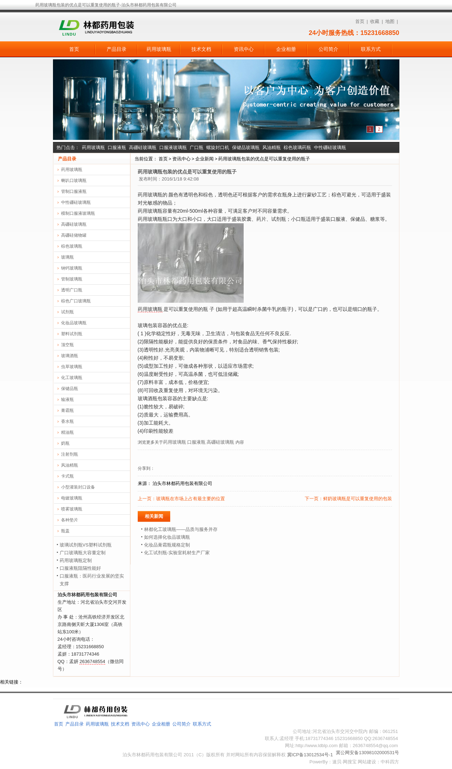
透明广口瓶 (71, 290)
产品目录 (116, 49)
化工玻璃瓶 (71, 377)
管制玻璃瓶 (71, 279)
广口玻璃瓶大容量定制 (83, 552)
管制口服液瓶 (74, 191)
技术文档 (201, 49)
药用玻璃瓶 (159, 49)
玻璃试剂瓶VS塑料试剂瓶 (86, 545)
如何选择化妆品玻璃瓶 (167, 537)
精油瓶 (67, 432)
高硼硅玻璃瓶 (142, 147)
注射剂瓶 (69, 454)
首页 (359, 21)
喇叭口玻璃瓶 (74, 180)
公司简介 (328, 49)
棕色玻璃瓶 (71, 246)
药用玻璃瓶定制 (76, 560)
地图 (389, 21)
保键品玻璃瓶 (246, 147)
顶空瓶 (67, 344)
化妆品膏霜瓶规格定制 (167, 545)
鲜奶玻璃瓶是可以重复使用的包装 (357, 498)
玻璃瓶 (67, 257)
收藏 (374, 21)
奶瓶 (65, 443)
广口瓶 (196, 147)
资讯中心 (244, 49)
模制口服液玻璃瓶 (78, 213)
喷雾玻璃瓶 (71, 509)
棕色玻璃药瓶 (297, 147)
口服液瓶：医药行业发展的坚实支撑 (92, 579)
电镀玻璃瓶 (71, 498)
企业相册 (286, 49)
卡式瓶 (67, 476)
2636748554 (92, 661)
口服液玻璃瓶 (173, 147)
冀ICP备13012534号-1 (310, 754)
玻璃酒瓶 (69, 355)
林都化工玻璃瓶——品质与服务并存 (181, 529)
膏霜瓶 (67, 410)
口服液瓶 (117, 147)
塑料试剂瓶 (71, 333)
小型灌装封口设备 (78, 487)
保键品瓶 (69, 388)
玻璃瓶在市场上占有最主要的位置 (190, 498)
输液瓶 (67, 399)
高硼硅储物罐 (74, 235)
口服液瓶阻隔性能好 (80, 568)
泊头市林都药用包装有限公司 (182, 483)
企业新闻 (204, 158)
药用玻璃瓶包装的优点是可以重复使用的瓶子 (264, 158)
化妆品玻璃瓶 (74, 322)
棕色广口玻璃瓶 (76, 300)
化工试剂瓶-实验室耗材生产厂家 (177, 552)
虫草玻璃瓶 (71, 366)
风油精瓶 (271, 147)
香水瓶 (67, 421)
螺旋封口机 (217, 147)
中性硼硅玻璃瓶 (330, 147)
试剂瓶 (67, 311)
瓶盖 (65, 530)
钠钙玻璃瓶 (71, 268)
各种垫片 (69, 519)
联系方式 (371, 49)
